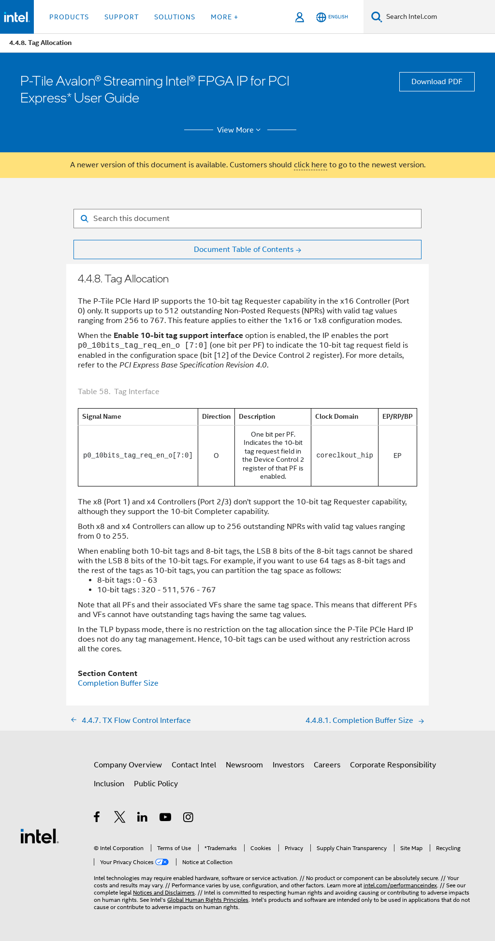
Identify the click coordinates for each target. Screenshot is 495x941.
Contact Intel (194, 765)
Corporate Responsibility (393, 765)
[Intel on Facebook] (97, 818)
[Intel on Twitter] (120, 818)
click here (310, 165)
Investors (288, 765)
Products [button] (69, 17)
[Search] (376, 17)
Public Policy (156, 784)
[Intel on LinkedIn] (142, 818)
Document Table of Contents (243, 249)
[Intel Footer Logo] (39, 835)
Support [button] (121, 17)
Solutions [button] (174, 17)
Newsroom (244, 765)
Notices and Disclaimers (164, 892)
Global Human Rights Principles (207, 899)
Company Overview (128, 765)
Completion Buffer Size (118, 683)
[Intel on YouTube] (166, 818)
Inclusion (109, 784)
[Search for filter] (247, 218)
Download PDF (437, 82)
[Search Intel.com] (438, 16)
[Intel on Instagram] (188, 818)
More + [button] (224, 17)
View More (240, 130)
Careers (327, 765)
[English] (332, 17)
